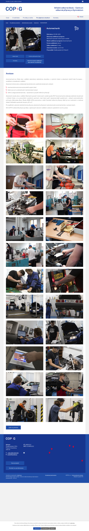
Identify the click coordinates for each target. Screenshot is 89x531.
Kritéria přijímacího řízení (35, 56)
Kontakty (55, 17)
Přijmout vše (36, 528)
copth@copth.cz (12, 507)
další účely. (72, 523)
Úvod (7, 17)
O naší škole (15, 17)
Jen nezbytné (45, 528)
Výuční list (36, 22)
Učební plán (15, 56)
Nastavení (53, 528)
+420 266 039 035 (13, 506)
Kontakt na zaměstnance (32, 516)
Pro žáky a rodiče (28, 17)
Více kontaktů (13, 516)
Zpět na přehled (13, 480)
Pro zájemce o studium (43, 17)
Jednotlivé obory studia (27, 22)
